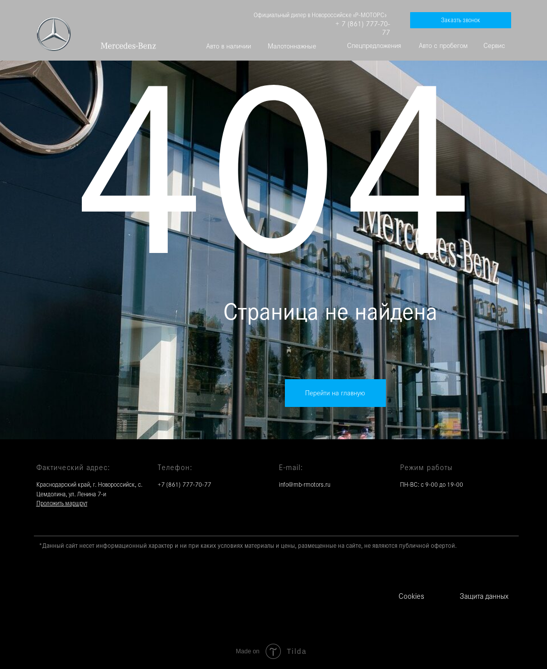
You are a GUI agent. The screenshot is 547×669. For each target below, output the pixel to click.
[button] (460, 20)
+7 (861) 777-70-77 (184, 485)
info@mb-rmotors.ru (304, 485)
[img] (128, 45)
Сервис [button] (494, 45)
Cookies (411, 596)
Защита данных (484, 596)
